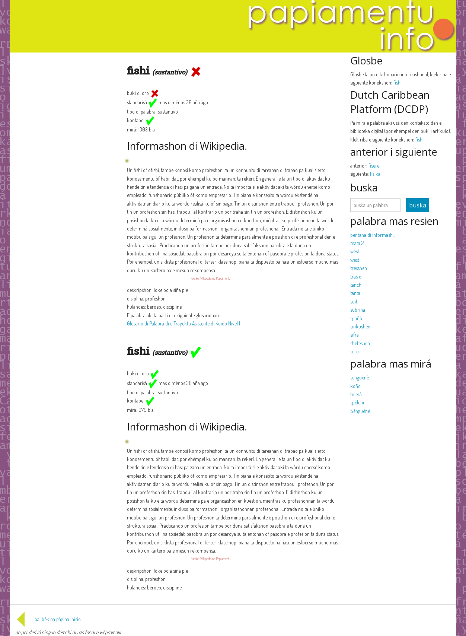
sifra (354, 334)
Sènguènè (360, 411)
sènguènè (359, 377)
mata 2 (357, 243)
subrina (357, 309)
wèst (354, 251)
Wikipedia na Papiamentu (215, 278)
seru (354, 351)
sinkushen (360, 326)
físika (375, 174)
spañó (356, 318)
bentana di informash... (372, 235)
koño (355, 386)
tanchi (356, 285)
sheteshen (360, 343)
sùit (353, 301)
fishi (397, 82)
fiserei (374, 165)
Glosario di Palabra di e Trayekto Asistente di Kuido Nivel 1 (183, 323)
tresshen (358, 268)
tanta (355, 293)
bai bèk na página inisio (48, 619)
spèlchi (357, 402)
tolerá (356, 394)
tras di (356, 276)
